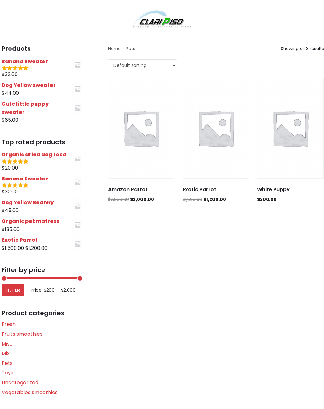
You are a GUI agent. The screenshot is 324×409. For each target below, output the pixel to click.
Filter (12, 290)
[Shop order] (142, 65)
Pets (7, 363)
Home (114, 49)
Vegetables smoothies (30, 392)
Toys (7, 372)
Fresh (9, 324)
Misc (7, 343)
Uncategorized (20, 382)
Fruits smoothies (22, 334)
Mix (6, 353)
